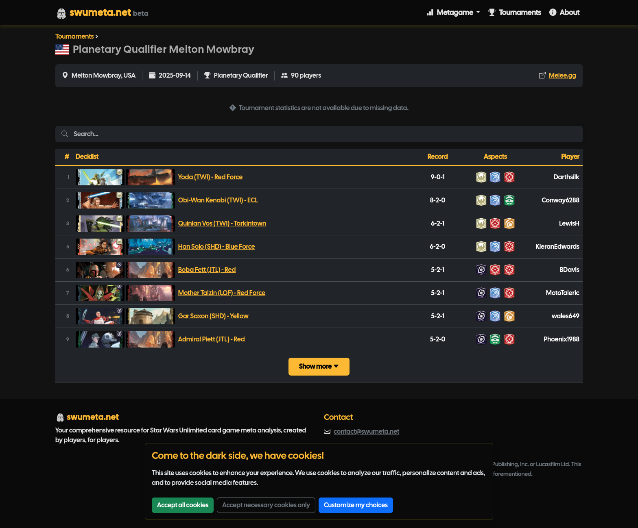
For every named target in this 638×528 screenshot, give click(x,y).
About (564, 12)
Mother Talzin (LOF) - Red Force (221, 293)
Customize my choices (356, 505)
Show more (319, 366)
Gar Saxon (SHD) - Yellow (213, 316)
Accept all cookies (182, 505)
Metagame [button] (450, 12)
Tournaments (514, 12)
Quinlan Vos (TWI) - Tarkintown (222, 223)
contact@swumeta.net (366, 431)
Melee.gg (562, 75)
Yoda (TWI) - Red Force (210, 177)
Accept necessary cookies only (266, 505)
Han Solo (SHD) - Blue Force (216, 246)
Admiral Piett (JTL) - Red (211, 339)
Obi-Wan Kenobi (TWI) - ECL (218, 200)
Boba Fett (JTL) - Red (207, 269)
